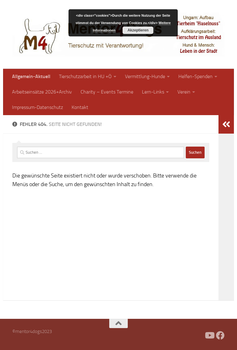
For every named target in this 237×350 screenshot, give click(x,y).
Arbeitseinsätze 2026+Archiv (42, 92)
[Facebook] (198, 335)
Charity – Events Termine (107, 92)
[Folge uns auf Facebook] (220, 335)
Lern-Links (153, 92)
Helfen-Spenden (195, 76)
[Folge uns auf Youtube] (209, 335)
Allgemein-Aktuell (31, 76)
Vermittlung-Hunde (145, 76)
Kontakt (80, 107)
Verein (183, 92)
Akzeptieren (137, 30)
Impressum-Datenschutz (37, 107)
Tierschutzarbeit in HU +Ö (85, 76)
